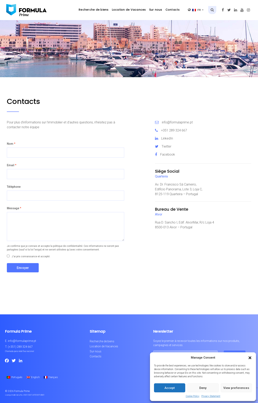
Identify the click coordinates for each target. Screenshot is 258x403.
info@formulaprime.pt (177, 122)
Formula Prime (22, 391)
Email (11, 165)
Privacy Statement (210, 396)
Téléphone (14, 186)
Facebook (167, 154)
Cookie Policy (192, 396)
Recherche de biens (94, 10)
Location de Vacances (129, 10)
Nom (11, 143)
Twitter (166, 146)
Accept (169, 388)
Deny (202, 388)
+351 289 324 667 (174, 130)
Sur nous (155, 10)
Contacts (172, 10)
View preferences (236, 388)
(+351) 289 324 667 (20, 346)
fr (195, 9)
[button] (250, 358)
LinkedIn (167, 138)
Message (14, 208)
